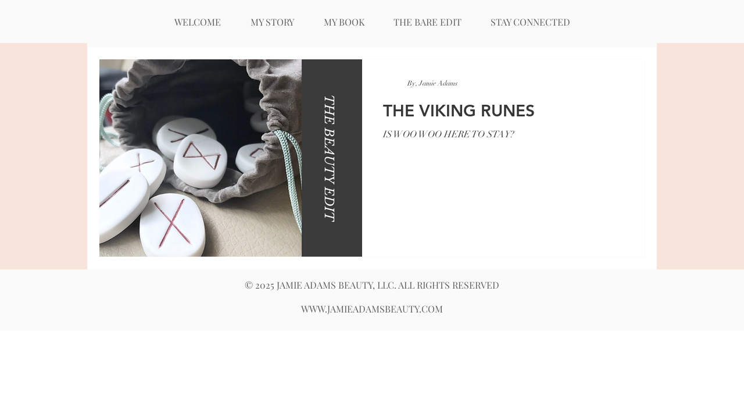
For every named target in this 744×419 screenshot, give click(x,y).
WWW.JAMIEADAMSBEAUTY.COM (372, 309)
